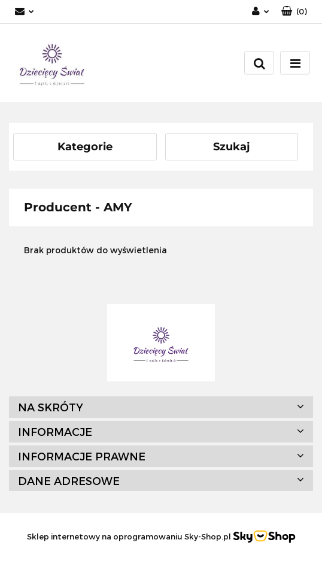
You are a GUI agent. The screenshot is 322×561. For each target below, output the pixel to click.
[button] (294, 11)
